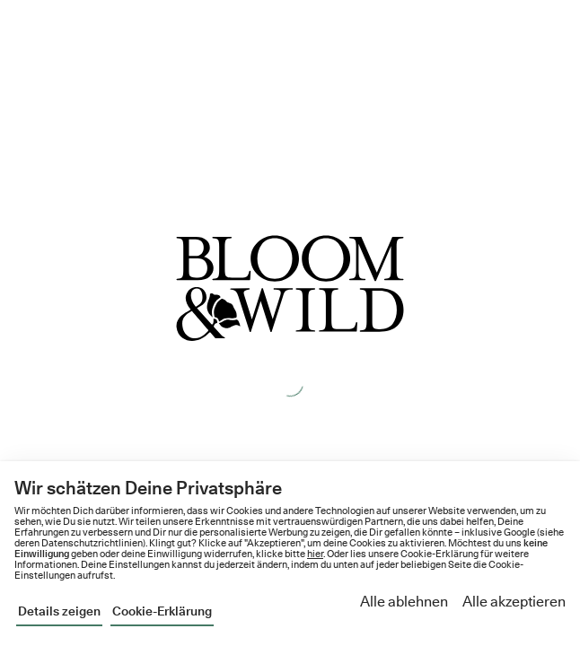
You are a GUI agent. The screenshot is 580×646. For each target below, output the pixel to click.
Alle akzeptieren (514, 601)
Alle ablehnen (404, 601)
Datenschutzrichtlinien (92, 543)
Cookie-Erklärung (162, 611)
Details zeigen (59, 611)
